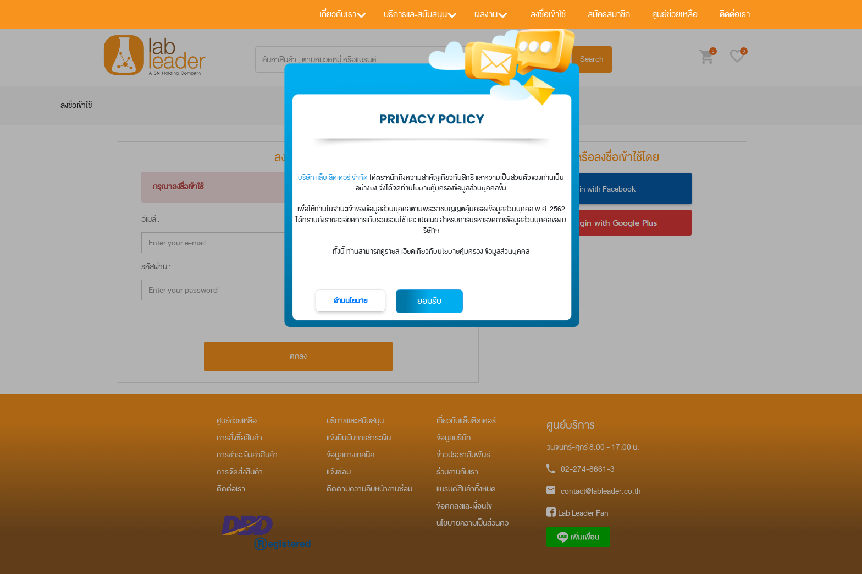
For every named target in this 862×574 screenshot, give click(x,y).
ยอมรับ (429, 301)
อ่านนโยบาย (350, 301)
